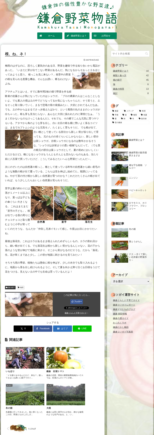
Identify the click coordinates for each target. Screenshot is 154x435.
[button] (146, 53)
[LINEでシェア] (76, 328)
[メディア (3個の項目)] (130, 111)
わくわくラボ (119, 322)
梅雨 (20, 287)
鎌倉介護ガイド (121, 318)
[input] (130, 54)
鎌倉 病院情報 (120, 313)
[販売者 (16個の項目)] (143, 118)
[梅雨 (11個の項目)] (134, 115)
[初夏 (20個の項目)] (144, 115)
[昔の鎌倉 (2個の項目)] (130, 122)
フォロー (78, 301)
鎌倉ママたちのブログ (124, 309)
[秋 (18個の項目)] (124, 118)
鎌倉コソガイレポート (124, 305)
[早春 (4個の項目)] (116, 115)
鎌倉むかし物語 (121, 327)
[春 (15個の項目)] (125, 115)
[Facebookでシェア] (44, 328)
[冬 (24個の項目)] (133, 118)
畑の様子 (10, 287)
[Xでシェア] (28, 328)
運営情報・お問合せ (100, 427)
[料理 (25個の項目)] (143, 111)
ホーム (48, 427)
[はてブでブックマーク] (60, 328)
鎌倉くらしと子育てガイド (75, 313)
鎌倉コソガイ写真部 (123, 331)
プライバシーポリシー (78, 427)
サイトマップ (60, 427)
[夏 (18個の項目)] (115, 118)
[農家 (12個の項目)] (116, 111)
